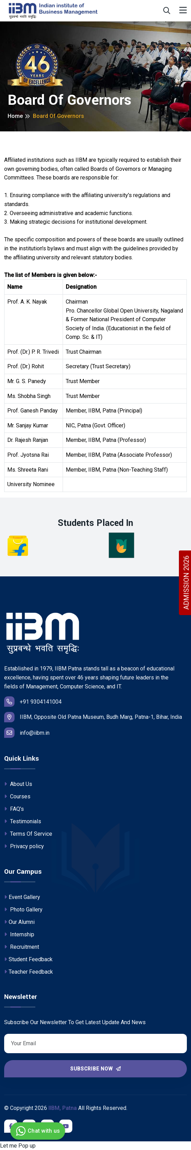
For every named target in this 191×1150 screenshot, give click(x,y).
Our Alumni (19, 922)
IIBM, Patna (62, 1108)
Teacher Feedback (28, 971)
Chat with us (37, 1131)
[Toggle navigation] (183, 10)
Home (15, 116)
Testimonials (22, 821)
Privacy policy (24, 846)
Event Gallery (22, 897)
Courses (17, 796)
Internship (19, 934)
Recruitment (21, 947)
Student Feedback (28, 959)
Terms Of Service (28, 834)
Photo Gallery (23, 909)
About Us (18, 784)
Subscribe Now (95, 1069)
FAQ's (14, 809)
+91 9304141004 (33, 701)
